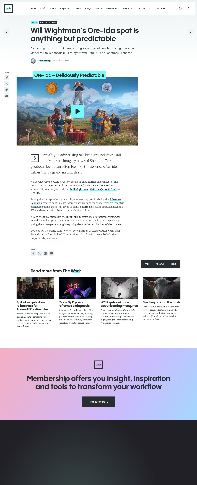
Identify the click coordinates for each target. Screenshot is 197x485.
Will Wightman (79, 187)
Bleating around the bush (161, 300)
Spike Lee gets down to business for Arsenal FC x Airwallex (32, 303)
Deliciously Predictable (103, 187)
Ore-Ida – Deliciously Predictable (67, 75)
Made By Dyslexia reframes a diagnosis (74, 302)
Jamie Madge (45, 61)
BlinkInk (71, 215)
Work (34, 22)
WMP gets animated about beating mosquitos (119, 302)
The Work (160, 262)
